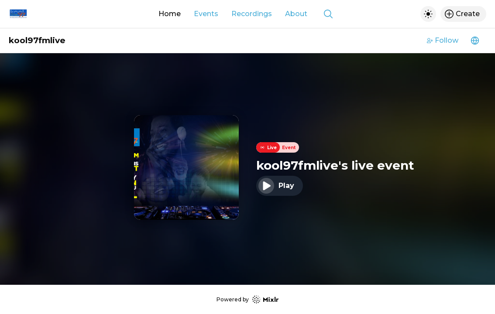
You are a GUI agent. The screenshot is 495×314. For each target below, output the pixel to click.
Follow (442, 40)
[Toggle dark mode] (428, 14)
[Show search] (328, 14)
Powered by (247, 299)
